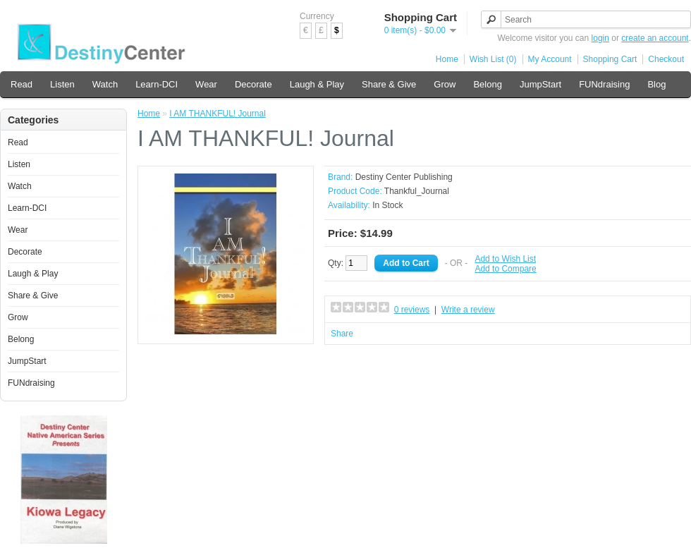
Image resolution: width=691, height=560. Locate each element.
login (600, 38)
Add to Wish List (505, 259)
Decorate (253, 84)
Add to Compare (505, 269)
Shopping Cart (610, 59)
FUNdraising (604, 84)
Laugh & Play (317, 84)
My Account (550, 59)
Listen (62, 84)
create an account (654, 38)
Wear (206, 84)
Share (342, 334)
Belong (487, 84)
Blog (656, 84)
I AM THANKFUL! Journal (217, 113)
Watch (105, 84)
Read (21, 84)
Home (447, 59)
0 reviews (412, 310)
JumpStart (540, 84)
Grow (444, 84)
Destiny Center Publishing (404, 177)
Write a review (468, 310)
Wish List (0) (493, 59)
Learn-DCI (156, 84)
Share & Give (389, 84)
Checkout (666, 59)
